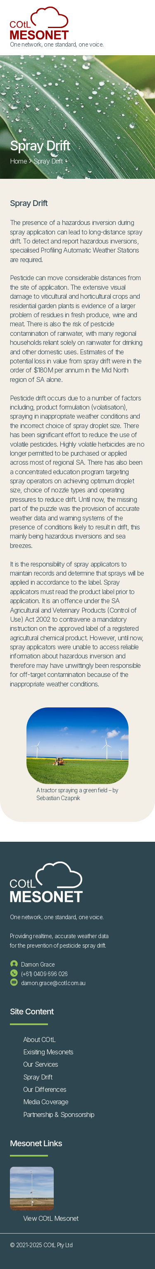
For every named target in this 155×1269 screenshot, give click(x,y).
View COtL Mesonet (50, 1218)
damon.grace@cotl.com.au (47, 983)
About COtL (39, 1039)
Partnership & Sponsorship (58, 1114)
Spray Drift (37, 1077)
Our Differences (44, 1089)
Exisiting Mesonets (48, 1052)
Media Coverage (45, 1102)
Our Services (40, 1064)
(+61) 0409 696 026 (39, 974)
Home (18, 161)
